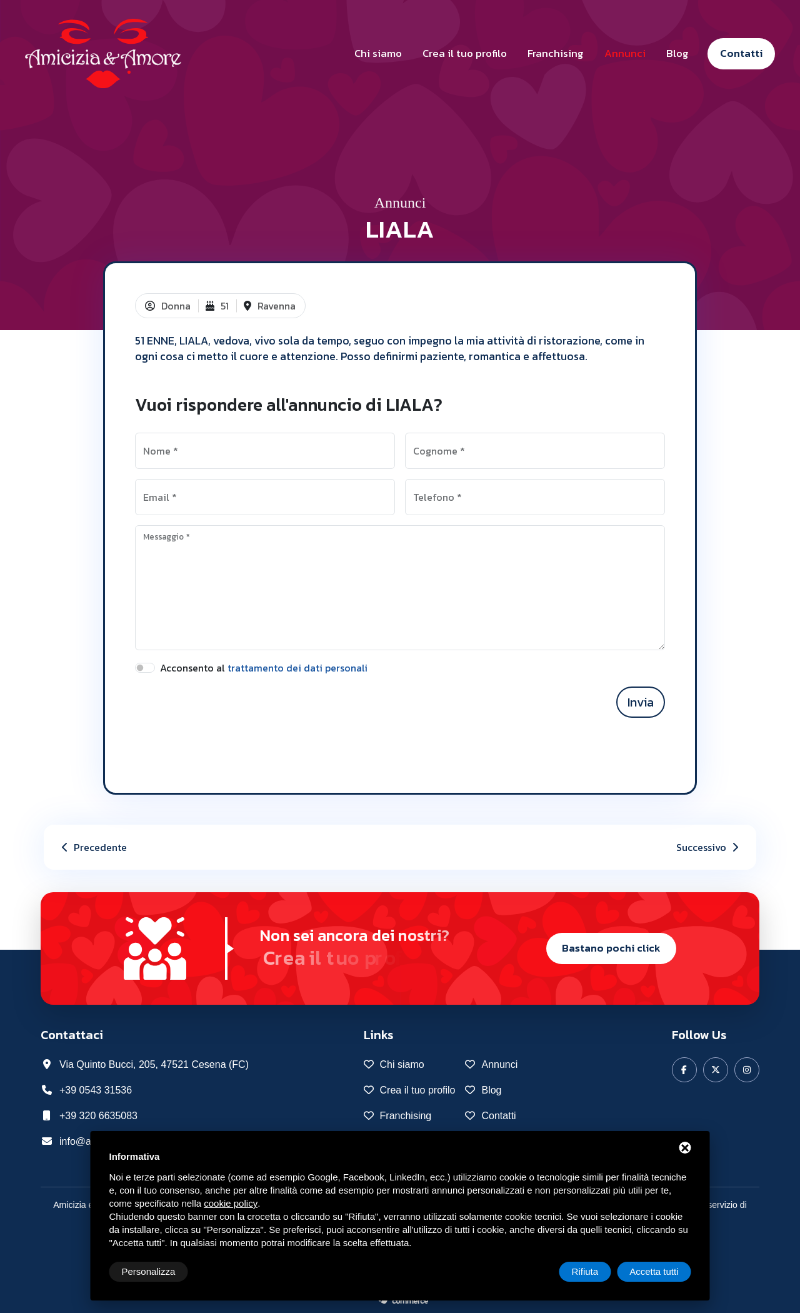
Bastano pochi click (611, 948)
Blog (677, 53)
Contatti (741, 53)
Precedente (93, 847)
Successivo (708, 847)
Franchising (556, 53)
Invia (641, 702)
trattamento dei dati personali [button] (298, 667)
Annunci (625, 53)
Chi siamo (378, 53)
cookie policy (231, 1203)
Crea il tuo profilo (464, 53)
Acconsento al (264, 667)
